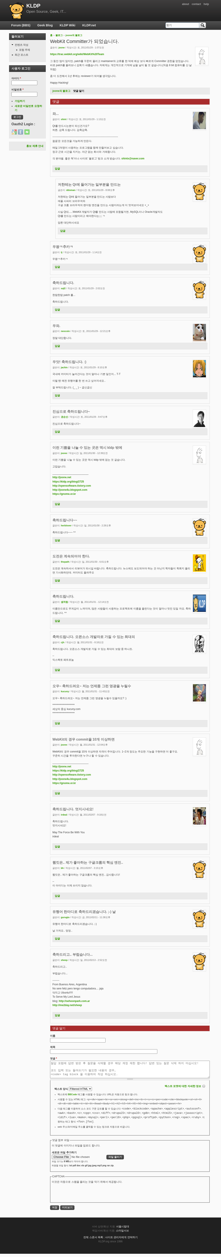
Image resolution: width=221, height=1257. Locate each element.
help (206, 4)
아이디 (16, 78)
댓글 (53, 1058)
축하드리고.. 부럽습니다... (72, 954)
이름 (52, 1035)
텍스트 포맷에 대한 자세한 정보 (183, 1089)
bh (62, 868)
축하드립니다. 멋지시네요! (72, 809)
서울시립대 (122, 1229)
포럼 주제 (24, 49)
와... (55, 114)
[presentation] (84, 1195)
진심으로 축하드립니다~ (71, 411)
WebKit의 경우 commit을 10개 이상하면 (83, 739)
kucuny (65, 691)
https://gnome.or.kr (64, 493)
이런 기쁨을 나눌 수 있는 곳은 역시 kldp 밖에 (87, 447)
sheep (64, 960)
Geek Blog (45, 25)
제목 (52, 1047)
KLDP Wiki (67, 25)
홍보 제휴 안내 (34, 146)
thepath (65, 561)
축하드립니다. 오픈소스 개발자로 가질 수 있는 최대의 (93, 637)
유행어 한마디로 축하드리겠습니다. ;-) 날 (84, 912)
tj (61, 252)
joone (61, 47)
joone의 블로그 (74, 35)
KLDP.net (89, 25)
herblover (66, 525)
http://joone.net (61, 477)
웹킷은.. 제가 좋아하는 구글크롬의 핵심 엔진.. (87, 862)
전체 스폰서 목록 (93, 1240)
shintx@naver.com (133, 158)
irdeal (64, 814)
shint (63, 119)
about (185, 4)
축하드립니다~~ (64, 520)
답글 (57, 168)
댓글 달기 (78, 90)
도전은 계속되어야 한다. (71, 556)
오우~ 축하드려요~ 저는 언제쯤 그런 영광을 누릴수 (91, 686)
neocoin (65, 331)
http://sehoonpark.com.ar (74, 1001)
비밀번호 (17, 89)
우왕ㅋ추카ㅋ (62, 247)
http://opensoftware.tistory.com (71, 485)
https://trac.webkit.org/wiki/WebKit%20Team (77, 54)
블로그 (59, 35)
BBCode (72, 1097)
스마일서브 (122, 1233)
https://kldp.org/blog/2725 (68, 481)
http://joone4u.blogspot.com (69, 489)
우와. (56, 326)
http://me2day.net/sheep (67, 1005)
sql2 (63, 288)
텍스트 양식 (61, 1092)
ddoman (70, 190)
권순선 (64, 417)
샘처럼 (64, 602)
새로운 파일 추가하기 (64, 1155)
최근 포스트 (21, 54)
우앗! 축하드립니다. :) (69, 362)
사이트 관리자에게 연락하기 (121, 1240)
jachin (64, 367)
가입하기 (20, 101)
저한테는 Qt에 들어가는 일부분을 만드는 (89, 184)
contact (196, 4)
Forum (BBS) (20, 25)
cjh (62, 642)
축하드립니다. (63, 283)
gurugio (65, 917)
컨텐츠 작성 (21, 44)
